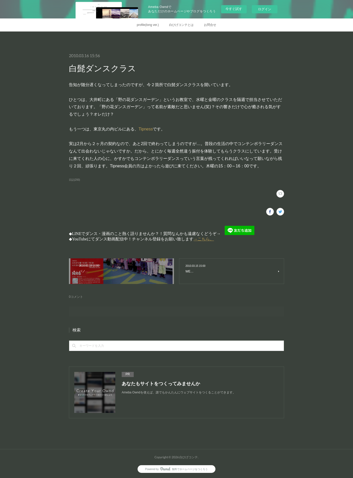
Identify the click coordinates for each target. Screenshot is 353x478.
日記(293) (74, 179)
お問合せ (210, 25)
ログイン (264, 9)
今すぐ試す (233, 9)
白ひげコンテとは (181, 25)
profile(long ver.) (148, 25)
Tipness (146, 129)
